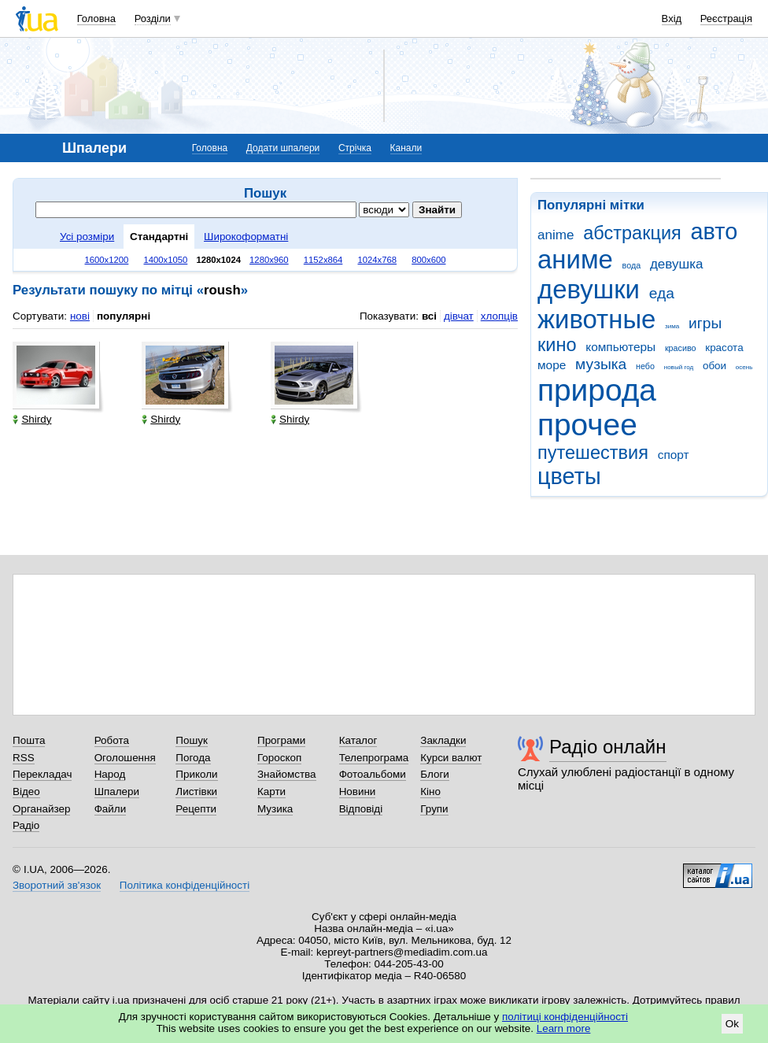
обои (714, 366)
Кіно (430, 791)
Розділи (153, 18)
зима (672, 326)
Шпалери (116, 791)
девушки (588, 289)
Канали (406, 147)
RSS (24, 758)
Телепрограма (374, 758)
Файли (110, 809)
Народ (110, 774)
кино (557, 345)
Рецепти (195, 809)
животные (596, 319)
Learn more (564, 1028)
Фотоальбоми (372, 774)
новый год (678, 367)
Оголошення (125, 758)
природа (596, 390)
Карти (271, 791)
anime (555, 234)
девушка (676, 264)
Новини (357, 791)
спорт (673, 454)
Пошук (191, 740)
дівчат (459, 316)
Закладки (443, 740)
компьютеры (620, 346)
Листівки (196, 791)
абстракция (632, 233)
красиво (680, 348)
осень (744, 367)
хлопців (499, 316)
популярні (123, 316)
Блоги (434, 774)
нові (80, 316)
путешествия (592, 452)
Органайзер (41, 809)
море (551, 365)
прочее (587, 425)
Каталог (358, 740)
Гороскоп (279, 758)
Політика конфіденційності (184, 885)
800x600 (428, 259)
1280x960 (269, 259)
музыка (600, 364)
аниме (575, 259)
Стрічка (354, 147)
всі (429, 316)
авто (714, 231)
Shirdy (32, 419)
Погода (192, 758)
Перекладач (42, 774)
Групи (434, 809)
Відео (26, 791)
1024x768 (377, 259)
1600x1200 (107, 259)
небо (645, 366)
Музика (275, 809)
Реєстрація (726, 18)
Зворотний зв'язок (57, 885)
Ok (732, 1024)
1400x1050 (165, 259)
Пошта (29, 740)
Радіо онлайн (607, 746)
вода (631, 265)
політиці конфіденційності (565, 1017)
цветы (569, 476)
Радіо (26, 825)
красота (724, 347)
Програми (281, 740)
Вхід (672, 18)
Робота (111, 740)
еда (661, 293)
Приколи (196, 774)
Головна (96, 18)
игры (705, 323)
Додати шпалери (282, 147)
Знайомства (286, 774)
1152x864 (323, 259)
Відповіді (361, 809)
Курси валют (451, 758)
